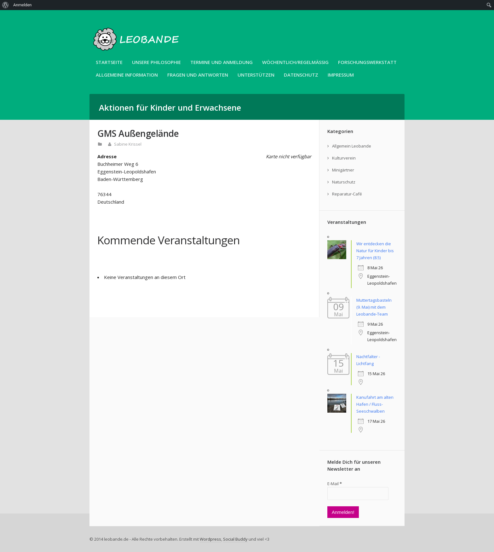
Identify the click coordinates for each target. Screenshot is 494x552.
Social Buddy (235, 539)
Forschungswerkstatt (367, 62)
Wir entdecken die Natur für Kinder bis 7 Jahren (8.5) (375, 250)
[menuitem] (5, 5)
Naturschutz (343, 182)
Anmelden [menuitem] (22, 5)
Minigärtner (343, 170)
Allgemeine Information (127, 75)
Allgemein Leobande (351, 146)
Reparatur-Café (347, 194)
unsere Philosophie (156, 62)
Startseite (109, 62)
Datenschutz (301, 75)
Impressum (341, 75)
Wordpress (210, 539)
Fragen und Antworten (197, 75)
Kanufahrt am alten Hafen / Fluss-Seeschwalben (374, 404)
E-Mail (334, 483)
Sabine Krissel (127, 144)
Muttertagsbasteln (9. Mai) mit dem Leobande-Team (374, 307)
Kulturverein (344, 158)
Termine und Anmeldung (221, 62)
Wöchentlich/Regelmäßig (295, 62)
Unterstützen (256, 75)
